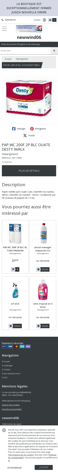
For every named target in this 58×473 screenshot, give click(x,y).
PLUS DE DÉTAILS (29, 170)
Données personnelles (12, 409)
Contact (37, 20)
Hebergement (10, 154)
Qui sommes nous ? (11, 373)
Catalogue (7, 365)
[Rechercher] (54, 50)
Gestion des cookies (11, 405)
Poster (29, 135)
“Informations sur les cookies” (21, 455)
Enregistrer (38, 129)
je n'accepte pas (14, 467)
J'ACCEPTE (43, 467)
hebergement (22, 59)
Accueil (8, 59)
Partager (19, 129)
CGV (4, 377)
